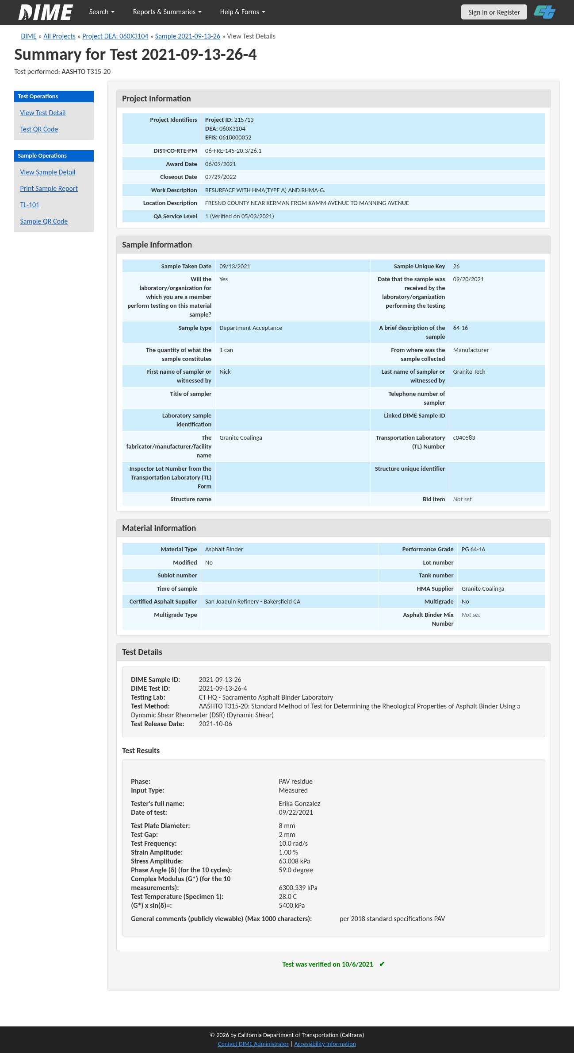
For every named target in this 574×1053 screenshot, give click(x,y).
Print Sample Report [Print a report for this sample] (48, 188)
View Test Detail (42, 112)
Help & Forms (242, 12)
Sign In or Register (494, 12)
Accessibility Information (325, 1044)
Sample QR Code (44, 221)
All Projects (59, 36)
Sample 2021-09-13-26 (187, 36)
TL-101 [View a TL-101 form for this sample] (29, 205)
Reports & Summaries (167, 12)
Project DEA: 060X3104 (115, 36)
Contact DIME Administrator (253, 1044)
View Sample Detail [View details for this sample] (47, 172)
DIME (28, 36)
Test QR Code (39, 129)
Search (102, 12)
